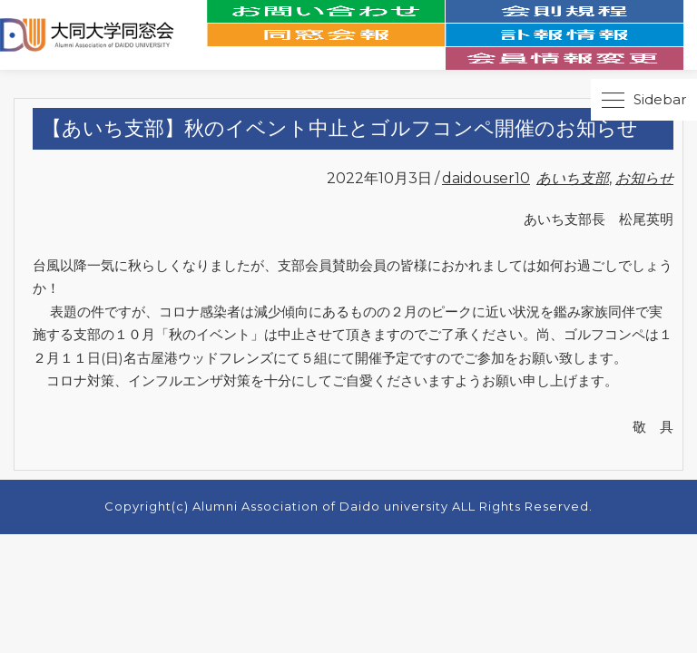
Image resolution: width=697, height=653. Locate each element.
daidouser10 (486, 178)
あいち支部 (572, 178)
